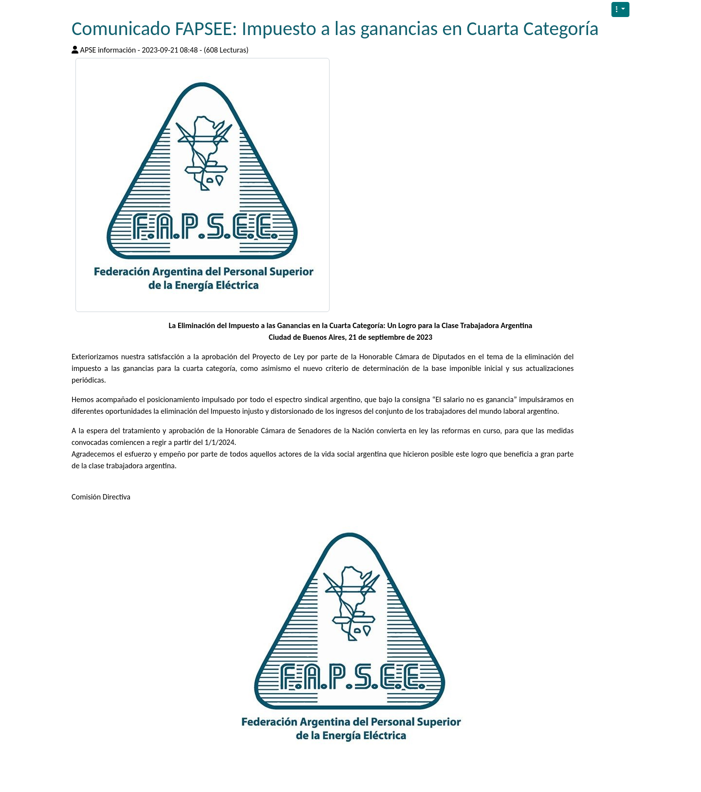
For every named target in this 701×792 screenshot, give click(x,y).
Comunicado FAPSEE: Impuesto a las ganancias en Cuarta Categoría (335, 28)
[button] (620, 9)
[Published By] (75, 50)
